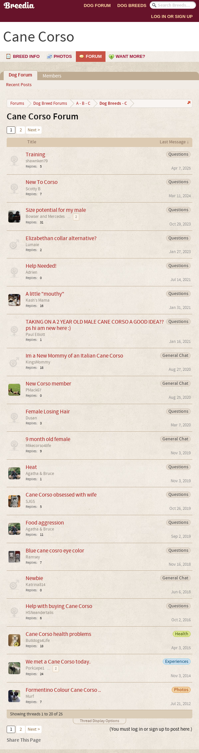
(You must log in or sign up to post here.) (150, 729)
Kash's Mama (38, 300)
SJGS (30, 501)
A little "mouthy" (45, 294)
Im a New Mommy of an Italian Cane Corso (74, 356)
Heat (31, 467)
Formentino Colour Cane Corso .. (63, 690)
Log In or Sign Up (172, 16)
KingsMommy (38, 362)
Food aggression (45, 523)
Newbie (34, 578)
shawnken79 (37, 161)
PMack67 (33, 390)
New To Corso (42, 182)
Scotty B (33, 189)
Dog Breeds (131, 5)
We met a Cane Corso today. (58, 662)
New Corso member (48, 383)
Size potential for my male (56, 210)
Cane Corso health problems (58, 634)
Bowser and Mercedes (45, 216)
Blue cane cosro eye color (55, 550)
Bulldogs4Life (38, 640)
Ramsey (33, 557)
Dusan (31, 418)
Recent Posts (19, 85)
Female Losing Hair (48, 411)
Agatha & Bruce (40, 473)
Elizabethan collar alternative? (61, 238)
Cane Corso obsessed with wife (61, 495)
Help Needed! (41, 266)
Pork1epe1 (35, 668)
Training (35, 154)
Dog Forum (97, 5)
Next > (34, 130)
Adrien (31, 272)
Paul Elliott (35, 334)
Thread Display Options (99, 720)
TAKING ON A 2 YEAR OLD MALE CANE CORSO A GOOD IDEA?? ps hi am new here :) (95, 325)
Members (52, 76)
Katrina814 (35, 584)
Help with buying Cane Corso (59, 606)
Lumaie (32, 244)
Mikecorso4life (38, 445)
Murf (30, 696)
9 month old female (48, 439)
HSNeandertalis (39, 612)
